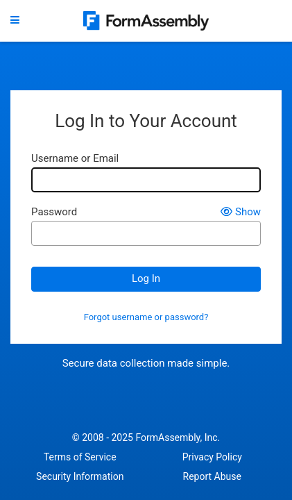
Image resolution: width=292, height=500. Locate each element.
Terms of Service (80, 456)
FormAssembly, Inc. (177, 437)
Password (54, 212)
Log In (146, 278)
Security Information (79, 476)
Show (241, 212)
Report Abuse (212, 476)
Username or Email (75, 159)
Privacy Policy (212, 456)
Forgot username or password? (146, 317)
